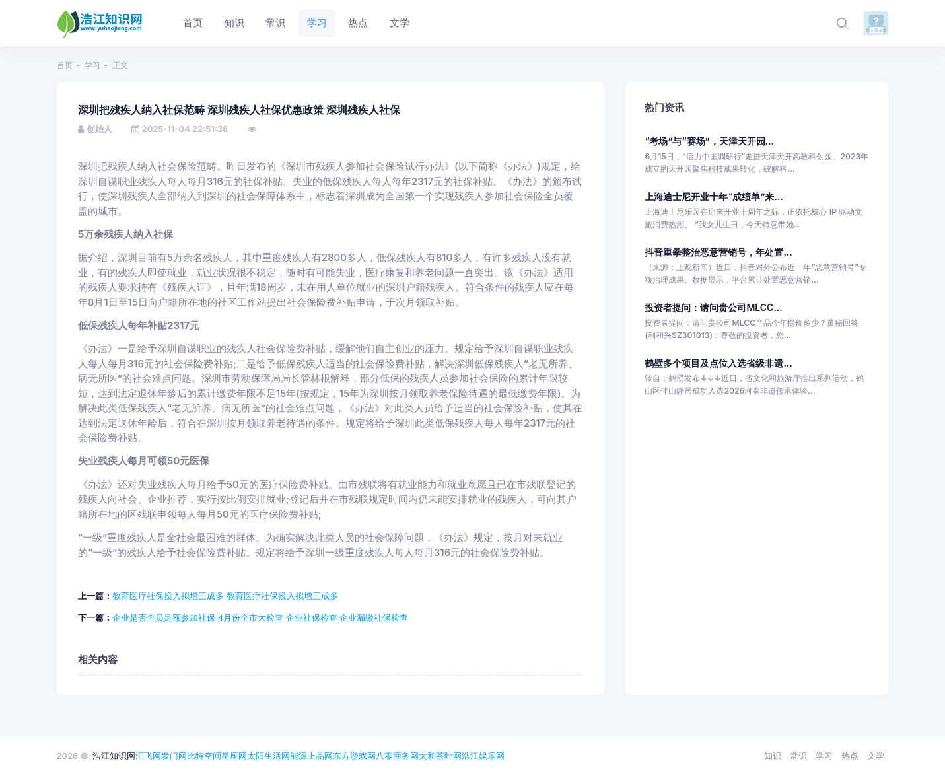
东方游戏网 (354, 755)
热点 (849, 755)
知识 (772, 755)
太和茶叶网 (440, 755)
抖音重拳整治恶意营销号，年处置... (718, 252)
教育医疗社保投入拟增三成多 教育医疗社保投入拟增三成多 (225, 595)
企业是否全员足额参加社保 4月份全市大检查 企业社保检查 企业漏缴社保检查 (260, 617)
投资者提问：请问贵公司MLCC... (713, 307)
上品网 (320, 755)
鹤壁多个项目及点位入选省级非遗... (718, 363)
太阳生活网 (268, 755)
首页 (65, 65)
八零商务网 (397, 755)
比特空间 (204, 755)
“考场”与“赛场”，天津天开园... (709, 141)
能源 (298, 755)
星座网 (234, 755)
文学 (875, 755)
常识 (798, 755)
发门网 (174, 755)
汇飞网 (148, 755)
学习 (92, 65)
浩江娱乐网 (483, 755)
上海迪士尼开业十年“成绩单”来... (714, 196)
